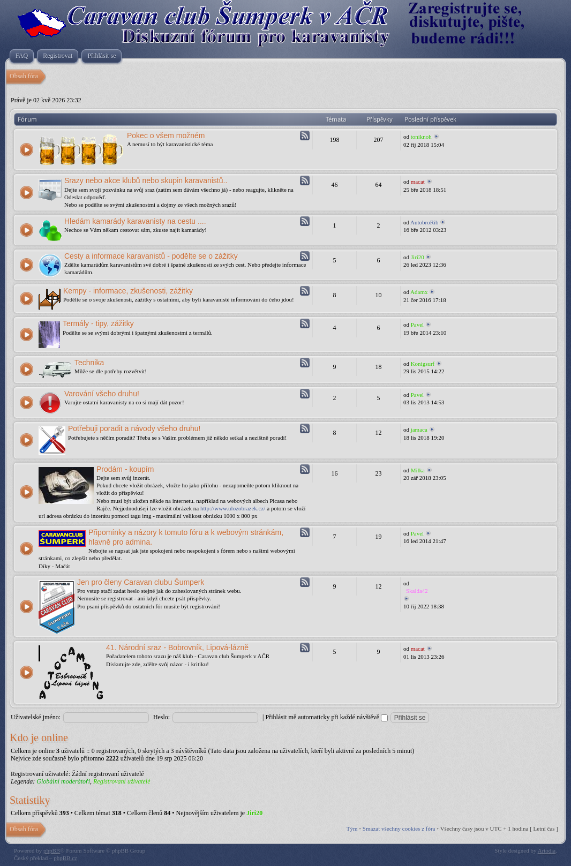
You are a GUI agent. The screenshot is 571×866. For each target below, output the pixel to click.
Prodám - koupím (125, 469)
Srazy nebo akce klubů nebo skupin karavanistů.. (145, 180)
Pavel (417, 324)
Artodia (547, 850)
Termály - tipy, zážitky (98, 323)
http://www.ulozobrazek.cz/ (232, 508)
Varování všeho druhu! (101, 393)
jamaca (419, 429)
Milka (418, 470)
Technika (89, 362)
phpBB (51, 850)
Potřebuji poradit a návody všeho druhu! (134, 428)
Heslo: (161, 717)
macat (418, 181)
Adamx (418, 292)
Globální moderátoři (63, 781)
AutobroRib (424, 222)
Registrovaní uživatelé (122, 781)
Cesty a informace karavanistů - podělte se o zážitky (151, 256)
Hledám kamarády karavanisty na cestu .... (135, 221)
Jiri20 (417, 257)
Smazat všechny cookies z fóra (399, 828)
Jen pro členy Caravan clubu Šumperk (140, 582)
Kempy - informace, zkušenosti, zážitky (128, 291)
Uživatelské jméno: (36, 717)
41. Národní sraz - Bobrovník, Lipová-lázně (177, 647)
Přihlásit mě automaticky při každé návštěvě (327, 717)
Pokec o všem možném (166, 135)
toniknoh (421, 136)
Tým (352, 828)
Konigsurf (423, 363)
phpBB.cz (65, 858)
